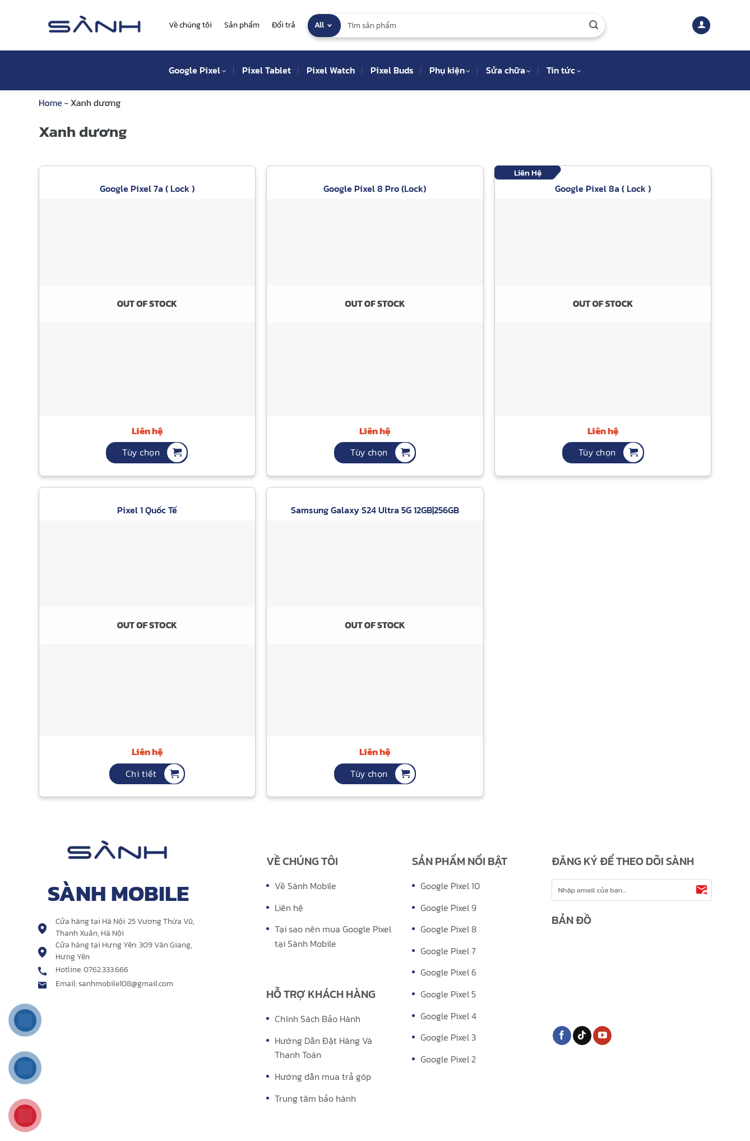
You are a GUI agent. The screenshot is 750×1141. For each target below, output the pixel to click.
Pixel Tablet (266, 70)
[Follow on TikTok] (582, 1035)
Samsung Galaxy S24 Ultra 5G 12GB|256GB (375, 510)
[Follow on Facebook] (562, 1035)
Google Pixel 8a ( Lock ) (603, 189)
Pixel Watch (331, 70)
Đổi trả (283, 25)
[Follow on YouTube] (602, 1035)
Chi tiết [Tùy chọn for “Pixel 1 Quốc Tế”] (141, 773)
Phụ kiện (449, 70)
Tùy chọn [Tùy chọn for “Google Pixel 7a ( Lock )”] (141, 452)
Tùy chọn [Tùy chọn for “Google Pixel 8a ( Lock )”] (597, 452)
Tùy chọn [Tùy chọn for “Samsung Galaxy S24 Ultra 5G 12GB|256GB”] (369, 773)
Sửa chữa (508, 70)
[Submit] (593, 25)
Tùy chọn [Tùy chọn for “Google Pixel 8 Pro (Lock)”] (369, 452)
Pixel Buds (392, 70)
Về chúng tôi (190, 25)
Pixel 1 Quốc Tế (147, 510)
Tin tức (564, 70)
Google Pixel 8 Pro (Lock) (374, 189)
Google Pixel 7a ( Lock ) (147, 189)
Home (51, 102)
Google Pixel (197, 70)
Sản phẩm (242, 25)
